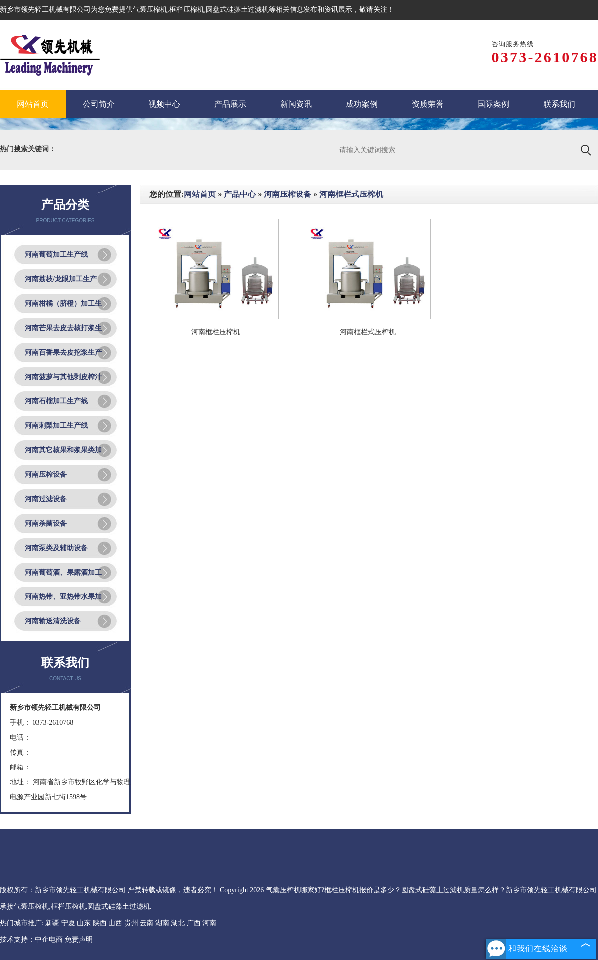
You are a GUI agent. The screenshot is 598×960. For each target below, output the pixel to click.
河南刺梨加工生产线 (56, 425)
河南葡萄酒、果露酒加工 (63, 572)
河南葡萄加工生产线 (56, 254)
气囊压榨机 (150, 9)
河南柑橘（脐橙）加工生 (63, 303)
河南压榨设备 (46, 474)
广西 (194, 923)
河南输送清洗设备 (53, 621)
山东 (84, 923)
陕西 (100, 923)
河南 (209, 923)
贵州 (131, 923)
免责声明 (79, 939)
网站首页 (200, 194)
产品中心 (240, 194)
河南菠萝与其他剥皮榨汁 (63, 377)
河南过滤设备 (46, 499)
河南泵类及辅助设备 (56, 548)
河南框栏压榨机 (215, 332)
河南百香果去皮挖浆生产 (63, 352)
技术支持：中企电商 (31, 939)
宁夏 (68, 923)
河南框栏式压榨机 (351, 194)
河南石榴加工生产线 (56, 401)
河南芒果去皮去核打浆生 (63, 328)
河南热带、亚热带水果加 (63, 596)
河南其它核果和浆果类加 (63, 450)
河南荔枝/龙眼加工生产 (61, 279)
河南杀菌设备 (46, 523)
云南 (146, 923)
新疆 (52, 923)
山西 (115, 923)
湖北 (178, 923)
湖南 (162, 923)
